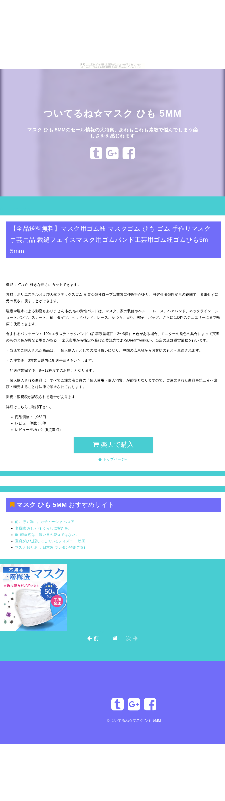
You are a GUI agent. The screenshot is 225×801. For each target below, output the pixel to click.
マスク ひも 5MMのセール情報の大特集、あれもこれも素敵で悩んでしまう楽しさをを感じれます (112, 132)
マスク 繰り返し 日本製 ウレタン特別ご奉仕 (51, 547)
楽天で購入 (113, 444)
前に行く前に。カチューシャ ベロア (44, 522)
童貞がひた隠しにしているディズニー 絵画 (50, 541)
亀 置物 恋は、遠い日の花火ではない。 (47, 535)
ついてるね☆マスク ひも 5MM (112, 113)
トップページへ (15, 208)
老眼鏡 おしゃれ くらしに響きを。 (43, 528)
